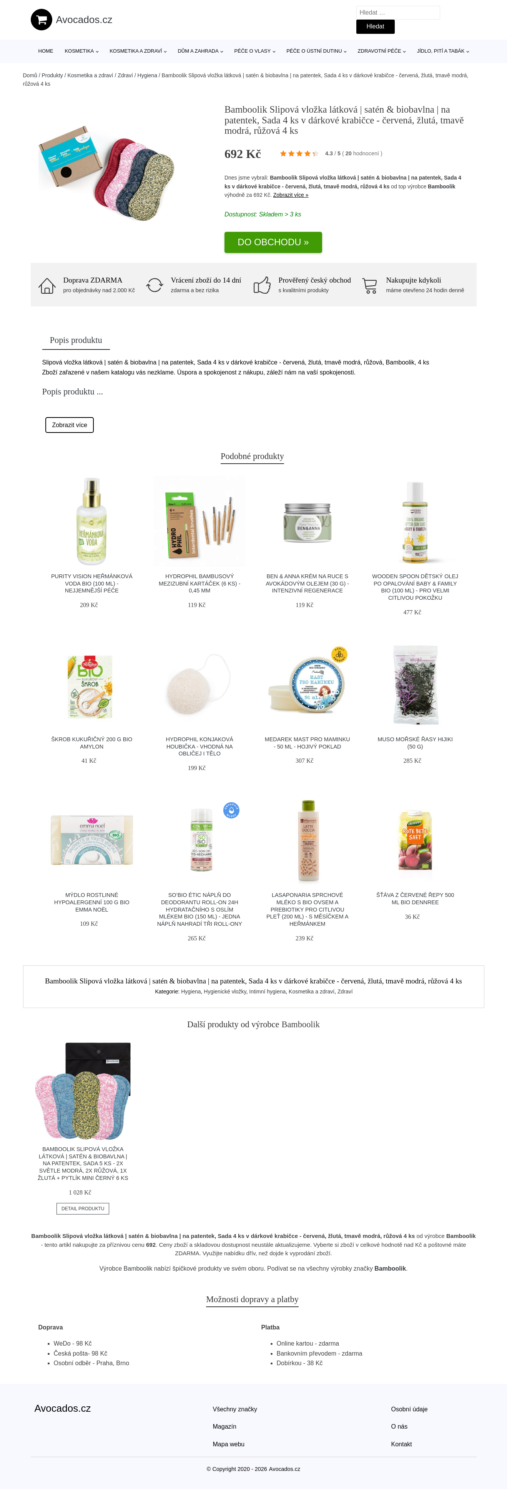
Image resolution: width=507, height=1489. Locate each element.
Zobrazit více (69, 425)
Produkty (52, 75)
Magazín (224, 1426)
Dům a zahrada (198, 51)
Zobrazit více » (291, 195)
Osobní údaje (409, 1409)
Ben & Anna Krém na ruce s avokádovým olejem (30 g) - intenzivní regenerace (307, 583)
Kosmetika (79, 51)
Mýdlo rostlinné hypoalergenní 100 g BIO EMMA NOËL (92, 902)
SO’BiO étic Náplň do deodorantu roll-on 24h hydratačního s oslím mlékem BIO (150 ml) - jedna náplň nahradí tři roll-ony (199, 909)
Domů (30, 75)
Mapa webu (229, 1444)
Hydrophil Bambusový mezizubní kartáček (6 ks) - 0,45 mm (199, 583)
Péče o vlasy (252, 51)
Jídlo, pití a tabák (441, 51)
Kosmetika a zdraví (136, 51)
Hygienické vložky (225, 991)
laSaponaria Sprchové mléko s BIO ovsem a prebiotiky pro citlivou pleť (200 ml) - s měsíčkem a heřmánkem (307, 909)
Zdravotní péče (379, 51)
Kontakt (401, 1444)
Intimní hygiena (267, 991)
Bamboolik (441, 186)
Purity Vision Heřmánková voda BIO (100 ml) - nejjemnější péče (92, 583)
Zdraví (125, 75)
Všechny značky (235, 1409)
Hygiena (147, 75)
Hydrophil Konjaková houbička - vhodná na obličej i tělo (199, 746)
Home (45, 51)
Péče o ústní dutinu (314, 51)
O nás (399, 1426)
